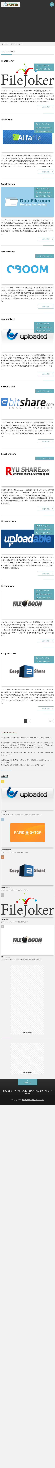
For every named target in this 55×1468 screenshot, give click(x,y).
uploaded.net (8, 319)
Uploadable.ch (8, 521)
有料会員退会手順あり (45, 131)
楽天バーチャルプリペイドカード (40, 1091)
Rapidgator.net (6, 849)
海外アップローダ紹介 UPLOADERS (33, 1100)
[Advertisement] (27, 24)
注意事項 (27, 1093)
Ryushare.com (8, 454)
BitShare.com (8, 386)
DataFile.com (8, 184)
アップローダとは (21, 1091)
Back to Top (27, 1083)
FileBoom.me (7, 586)
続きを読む (45, 107)
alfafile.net (7, 119)
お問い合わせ (7, 1091)
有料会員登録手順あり (45, 69)
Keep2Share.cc (9, 653)
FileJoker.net (7, 60)
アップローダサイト (44, 65)
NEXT (51, 721)
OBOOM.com (8, 251)
